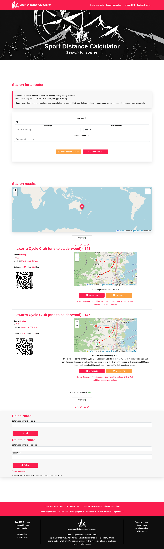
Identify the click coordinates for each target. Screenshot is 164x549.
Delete (25, 465)
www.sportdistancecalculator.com (82, 529)
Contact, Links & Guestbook (108, 506)
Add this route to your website (105, 304)
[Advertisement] (82, 73)
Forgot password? (19, 471)
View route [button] (92, 295)
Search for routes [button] (113, 5)
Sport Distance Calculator (31, 5)
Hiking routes (141, 525)
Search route (95, 152)
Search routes (89, 506)
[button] (82, 206)
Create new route (96, 5)
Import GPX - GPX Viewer (70, 506)
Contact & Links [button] (144, 5)
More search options (68, 152)
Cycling (22, 255)
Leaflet (120, 231)
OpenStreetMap (137, 231)
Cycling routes (141, 528)
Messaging (119, 295)
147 (87, 315)
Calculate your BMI (103, 512)
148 (87, 249)
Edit (25, 433)
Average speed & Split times (82, 512)
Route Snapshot (83, 301)
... (136, 365)
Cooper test (63, 512)
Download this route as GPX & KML (119, 301)
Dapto (23, 261)
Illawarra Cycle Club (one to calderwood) (47, 249)
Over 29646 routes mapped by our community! (22, 525)
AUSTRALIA (33, 261)
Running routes (141, 522)
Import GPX (130, 5)
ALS (17, 258)
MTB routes (142, 531)
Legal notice (118, 512)
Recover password (48, 512)
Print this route (97, 301)
